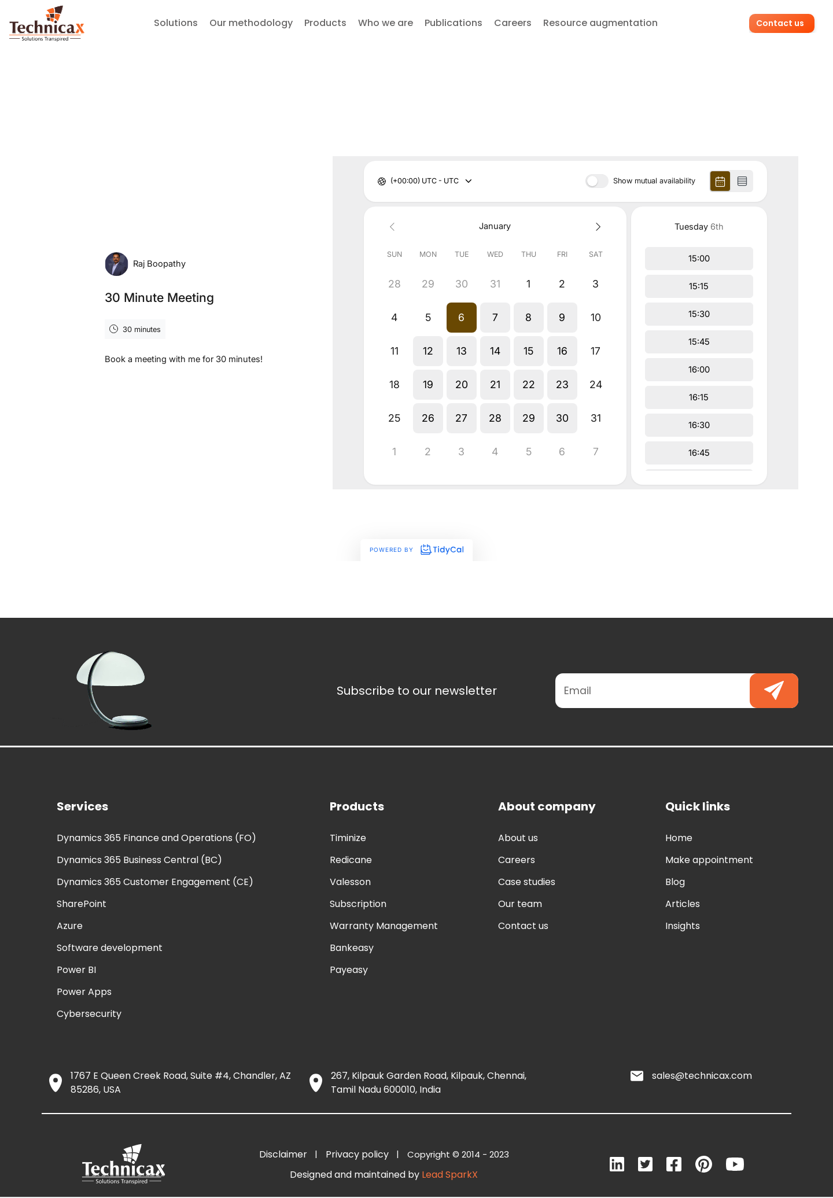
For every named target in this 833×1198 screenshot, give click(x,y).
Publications (454, 23)
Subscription (358, 904)
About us (518, 838)
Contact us (782, 23)
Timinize (348, 838)
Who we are (386, 23)
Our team (520, 904)
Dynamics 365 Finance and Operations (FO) (156, 838)
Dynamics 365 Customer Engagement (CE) (155, 882)
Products (326, 23)
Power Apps (84, 991)
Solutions (176, 23)
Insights (682, 925)
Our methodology (251, 23)
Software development (110, 947)
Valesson (350, 882)
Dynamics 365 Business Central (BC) (139, 860)
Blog (675, 882)
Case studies (526, 882)
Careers (513, 23)
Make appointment (709, 860)
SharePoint (81, 904)
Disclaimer (285, 1154)
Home (678, 838)
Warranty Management (384, 925)
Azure (70, 925)
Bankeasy (352, 947)
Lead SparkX (450, 1174)
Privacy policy (359, 1154)
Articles (682, 904)
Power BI (76, 969)
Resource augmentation (601, 23)
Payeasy (349, 969)
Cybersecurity (89, 1013)
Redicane (351, 860)
